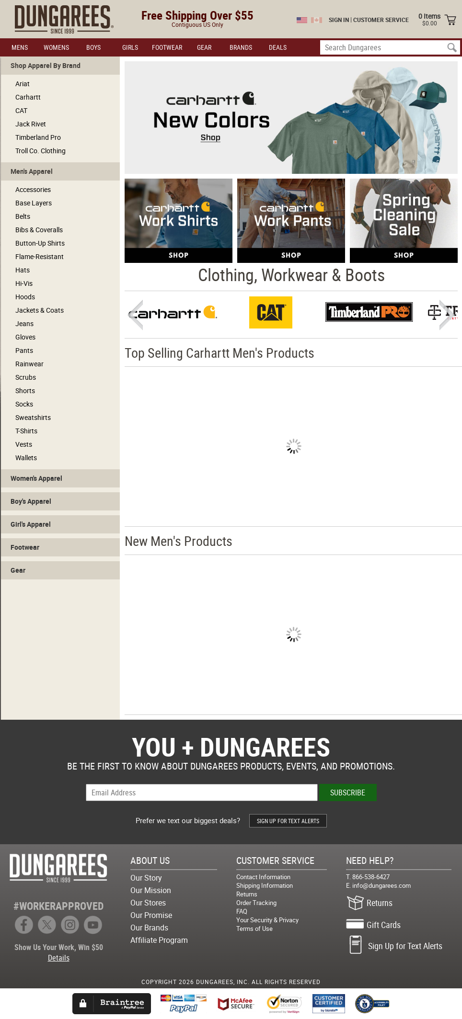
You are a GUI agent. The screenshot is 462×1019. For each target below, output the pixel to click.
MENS (20, 47)
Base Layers (33, 202)
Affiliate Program (159, 940)
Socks (24, 403)
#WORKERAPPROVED (58, 906)
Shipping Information (264, 885)
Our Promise (151, 915)
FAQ (241, 911)
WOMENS (56, 47)
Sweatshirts (33, 417)
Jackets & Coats (39, 310)
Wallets (26, 457)
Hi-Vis (24, 283)
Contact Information (263, 876)
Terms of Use (254, 928)
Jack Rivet (30, 123)
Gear (18, 570)
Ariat (22, 83)
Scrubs (25, 377)
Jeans (24, 323)
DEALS (278, 47)
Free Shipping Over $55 (197, 15)
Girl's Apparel (31, 524)
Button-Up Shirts (40, 243)
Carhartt (28, 97)
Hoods (25, 296)
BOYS (93, 47)
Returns (246, 894)
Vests (23, 444)
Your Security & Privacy (267, 920)
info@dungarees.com (381, 885)
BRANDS (241, 47)
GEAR (204, 47)
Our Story (146, 877)
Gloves (25, 336)
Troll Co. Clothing (40, 150)
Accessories (33, 189)
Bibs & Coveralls (39, 229)
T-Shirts (26, 430)
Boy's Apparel (31, 501)
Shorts (25, 390)
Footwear (25, 547)
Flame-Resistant (39, 256)
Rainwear (29, 363)
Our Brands (149, 927)
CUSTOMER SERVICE (381, 19)
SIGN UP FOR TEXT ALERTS (288, 821)
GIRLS (130, 47)
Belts (22, 216)
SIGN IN (339, 19)
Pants (24, 350)
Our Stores (148, 902)
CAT (21, 110)
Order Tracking (256, 902)
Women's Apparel (36, 478)
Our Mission (150, 890)
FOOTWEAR (167, 47)
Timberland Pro (38, 137)
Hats (22, 269)
